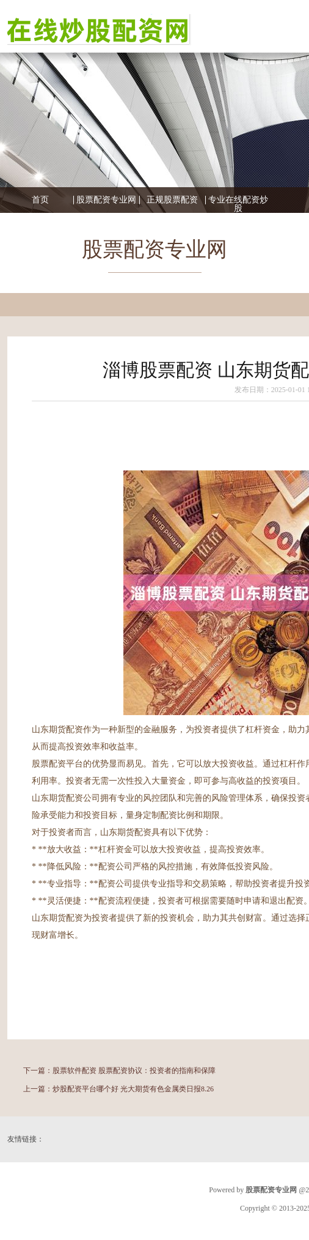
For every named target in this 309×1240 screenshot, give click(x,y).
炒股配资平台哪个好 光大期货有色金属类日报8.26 (133, 1089)
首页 (40, 200)
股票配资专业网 (106, 200)
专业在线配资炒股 (238, 204)
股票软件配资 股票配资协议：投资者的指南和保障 (134, 1070)
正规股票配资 (172, 200)
